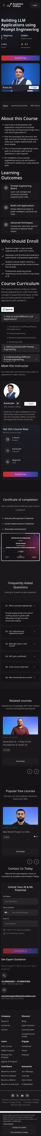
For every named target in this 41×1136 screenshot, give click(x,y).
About (5, 105)
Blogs (24, 1021)
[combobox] (6, 912)
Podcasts (25, 1055)
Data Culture (27, 1080)
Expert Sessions (28, 1025)
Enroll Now (20, 761)
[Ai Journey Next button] (36, 771)
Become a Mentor (8, 1080)
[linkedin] (22, 1095)
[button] (20, 740)
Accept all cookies (19, 1127)
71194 (7, 750)
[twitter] (17, 1095)
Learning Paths (28, 1029)
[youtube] (27, 1095)
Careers (4, 1029)
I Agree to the (18, 930)
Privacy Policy (7, 1121)
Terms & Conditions (24, 930)
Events (24, 1050)
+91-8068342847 (8, 981)
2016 (6, 837)
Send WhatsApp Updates (15, 933)
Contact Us (5, 1025)
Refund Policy (25, 1100)
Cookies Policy (17, 1121)
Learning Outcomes (19, 105)
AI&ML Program (7, 1050)
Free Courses (6, 1046)
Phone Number (8, 907)
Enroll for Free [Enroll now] (20, 58)
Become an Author (8, 1071)
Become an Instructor (10, 1084)
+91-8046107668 (23, 981)
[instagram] (13, 1095)
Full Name (6, 896)
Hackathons (26, 1046)
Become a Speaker (8, 1076)
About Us (5, 1021)
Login (35, 5)
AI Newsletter (27, 1084)
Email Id (6, 919)
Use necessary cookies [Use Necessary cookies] (19, 1132)
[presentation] (19, 942)
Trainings (25, 1076)
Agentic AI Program (9, 1061)
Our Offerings (27, 1071)
